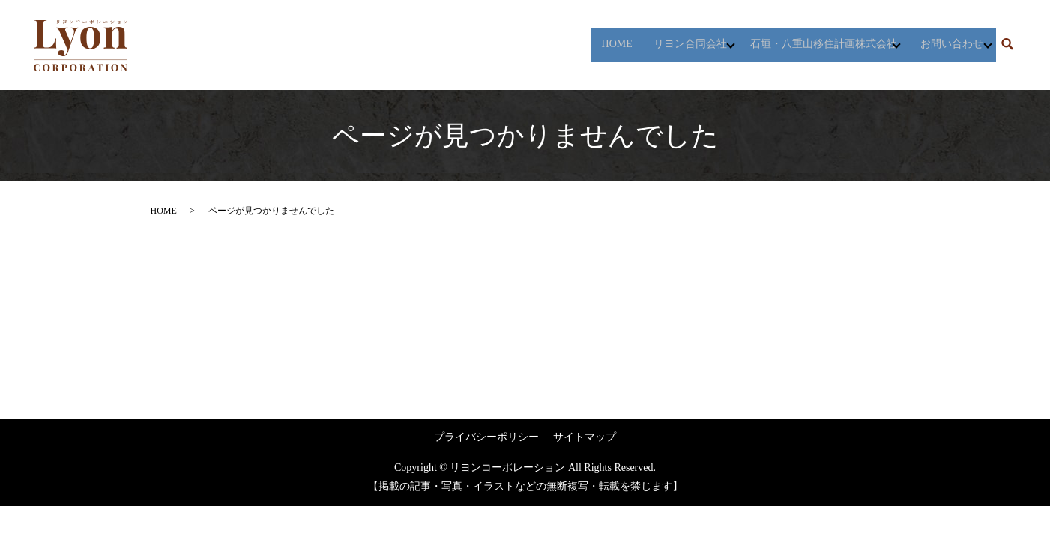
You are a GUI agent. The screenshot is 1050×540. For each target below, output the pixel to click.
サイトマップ (584, 436)
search (1007, 45)
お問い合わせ (943, 44)
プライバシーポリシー (486, 436)
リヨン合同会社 (665, 44)
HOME (592, 44)
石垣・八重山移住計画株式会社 (807, 44)
